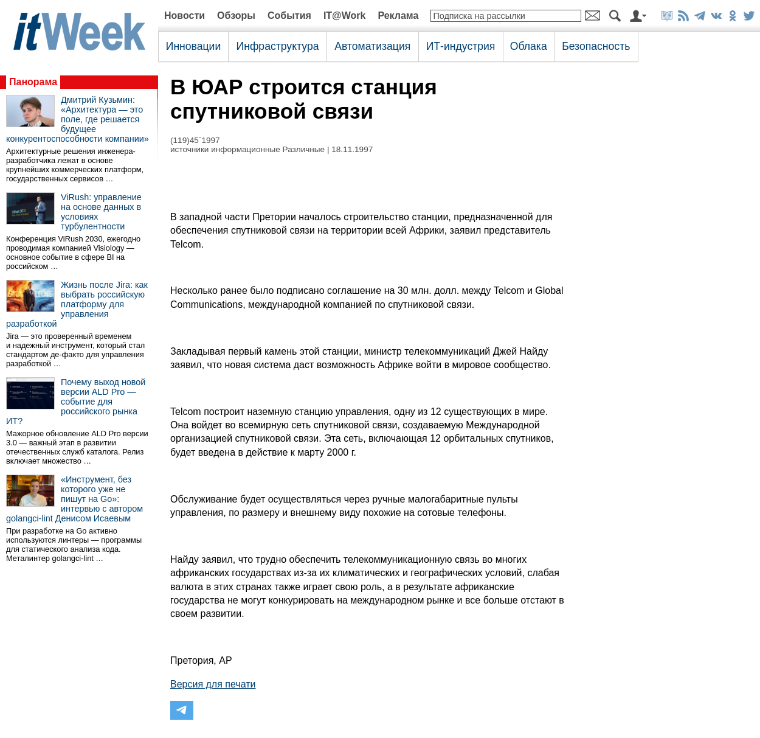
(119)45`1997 (195, 140)
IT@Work (344, 15)
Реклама (398, 15)
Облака (528, 46)
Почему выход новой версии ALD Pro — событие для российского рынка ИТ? (75, 401)
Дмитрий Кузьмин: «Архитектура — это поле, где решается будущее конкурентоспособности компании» (77, 119)
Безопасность (596, 46)
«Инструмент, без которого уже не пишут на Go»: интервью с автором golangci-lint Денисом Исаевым (74, 499)
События (289, 15)
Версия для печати (212, 684)
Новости (184, 15)
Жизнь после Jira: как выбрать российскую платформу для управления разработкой (77, 304)
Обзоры (236, 15)
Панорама (33, 82)
